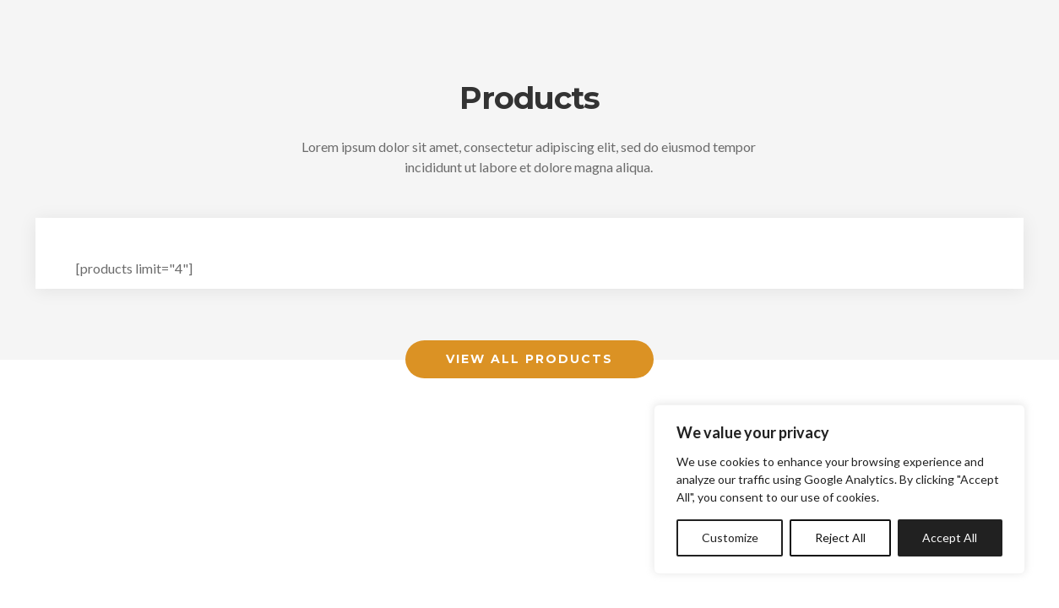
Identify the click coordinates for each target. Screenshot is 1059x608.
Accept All (949, 537)
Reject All (840, 537)
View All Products (529, 358)
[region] (839, 489)
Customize (730, 537)
